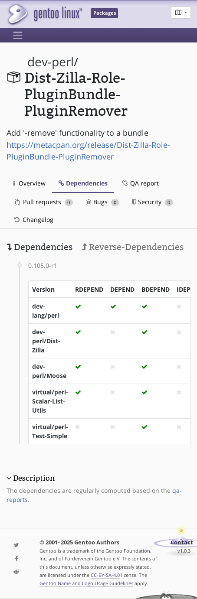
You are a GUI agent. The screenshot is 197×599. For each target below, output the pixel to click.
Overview (29, 183)
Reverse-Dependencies (133, 247)
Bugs (102, 202)
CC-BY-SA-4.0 (105, 575)
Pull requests (44, 202)
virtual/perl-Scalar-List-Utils (50, 401)
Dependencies (83, 183)
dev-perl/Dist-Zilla (46, 341)
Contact (182, 542)
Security (152, 202)
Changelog (33, 219)
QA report (140, 183)
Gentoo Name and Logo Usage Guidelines (86, 583)
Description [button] (34, 478)
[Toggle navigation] (18, 35)
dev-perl (50, 62)
